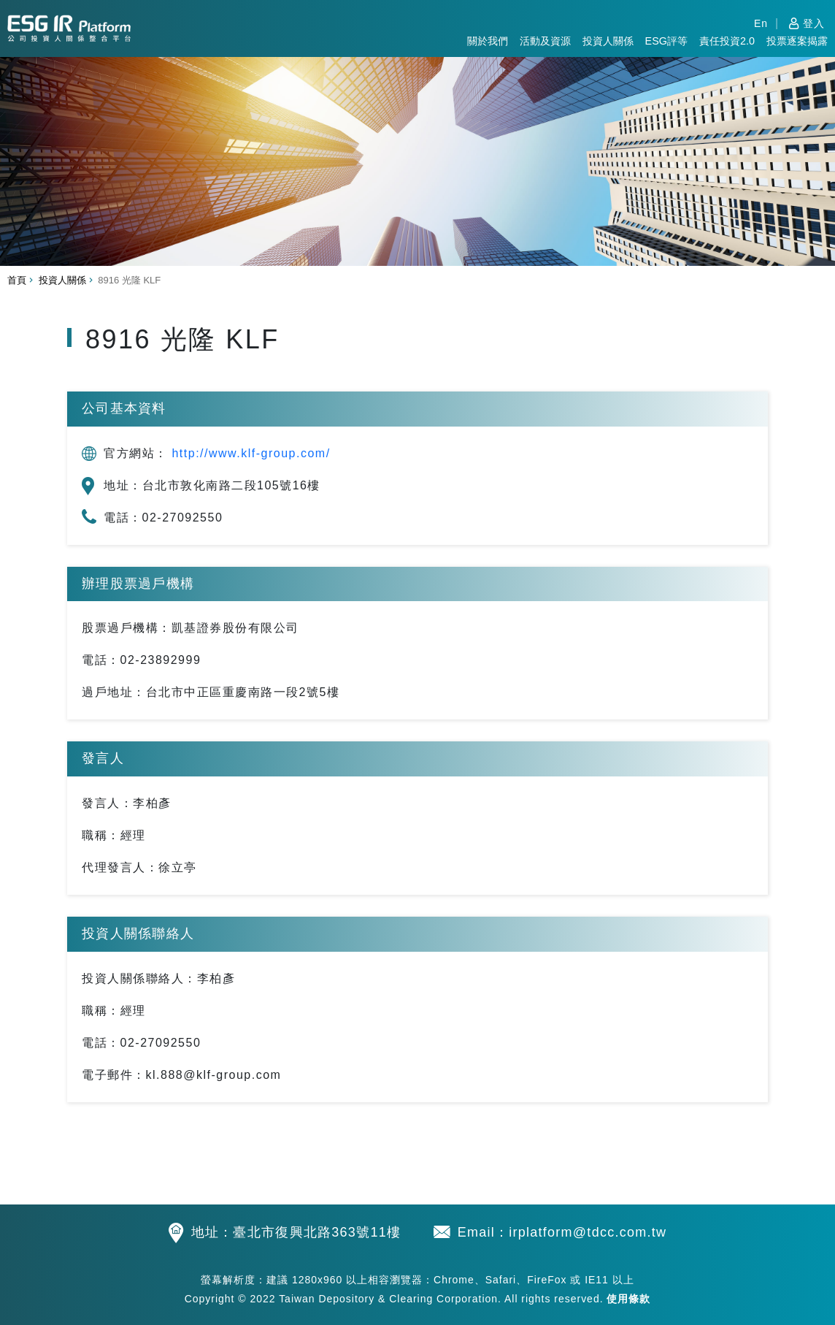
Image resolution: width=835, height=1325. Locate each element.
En (761, 23)
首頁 (16, 280)
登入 (814, 23)
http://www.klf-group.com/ (251, 453)
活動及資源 (545, 41)
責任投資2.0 (727, 41)
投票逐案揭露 (797, 41)
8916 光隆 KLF (134, 280)
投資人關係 (608, 41)
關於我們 (487, 41)
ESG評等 (666, 41)
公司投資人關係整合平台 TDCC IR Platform (69, 27)
